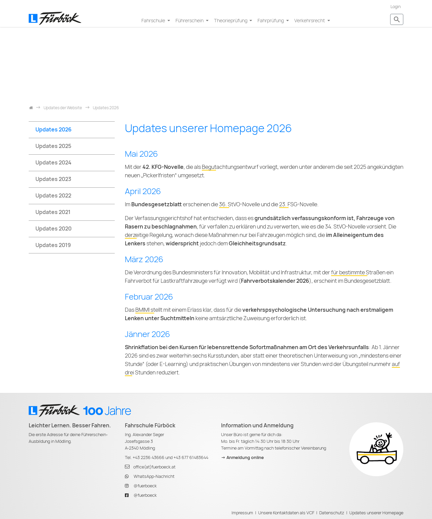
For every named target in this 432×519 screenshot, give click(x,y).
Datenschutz (331, 513)
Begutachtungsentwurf (230, 167)
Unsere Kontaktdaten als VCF (286, 513)
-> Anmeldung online (242, 457)
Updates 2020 (53, 228)
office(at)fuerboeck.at (154, 467)
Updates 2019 (53, 245)
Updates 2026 (53, 129)
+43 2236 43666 (148, 457)
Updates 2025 (53, 146)
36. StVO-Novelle (239, 204)
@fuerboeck (145, 486)
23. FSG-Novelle (298, 204)
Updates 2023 (53, 179)
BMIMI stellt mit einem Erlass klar (173, 309)
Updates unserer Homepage (376, 513)
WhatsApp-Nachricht (154, 476)
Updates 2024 (53, 162)
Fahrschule (153, 20)
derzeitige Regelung (148, 235)
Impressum (242, 513)
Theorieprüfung (231, 20)
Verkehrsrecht (310, 20)
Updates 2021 (53, 212)
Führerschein (190, 20)
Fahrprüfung (271, 20)
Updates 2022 (53, 195)
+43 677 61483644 (190, 457)
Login (395, 6)
